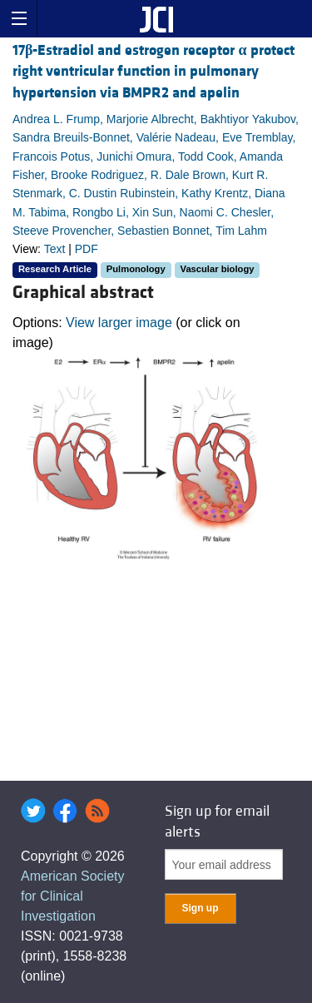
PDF (86, 249)
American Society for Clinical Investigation (73, 896)
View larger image (119, 322)
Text (55, 249)
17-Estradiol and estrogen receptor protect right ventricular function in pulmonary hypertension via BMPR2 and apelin (153, 71)
